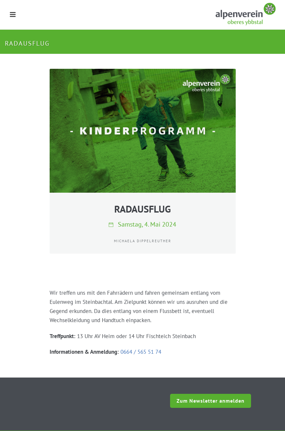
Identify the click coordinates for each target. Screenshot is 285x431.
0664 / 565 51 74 (140, 351)
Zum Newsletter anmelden (211, 400)
